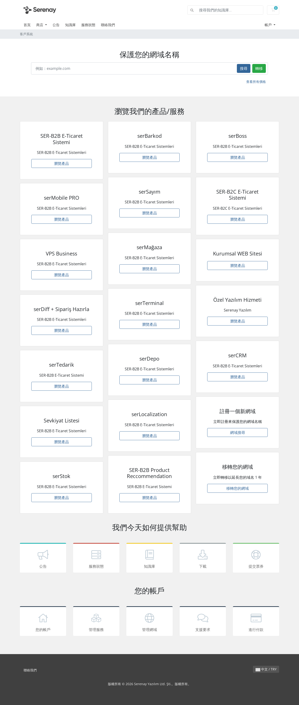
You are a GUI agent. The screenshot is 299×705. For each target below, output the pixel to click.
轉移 (259, 68)
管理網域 (149, 622)
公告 (56, 24)
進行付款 (256, 622)
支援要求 (203, 622)
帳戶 (269, 24)
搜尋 (243, 68)
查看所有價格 (256, 81)
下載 (203, 558)
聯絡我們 (108, 24)
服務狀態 (88, 24)
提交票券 (256, 558)
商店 (40, 24)
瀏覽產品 (61, 163)
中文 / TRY (266, 669)
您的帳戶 (43, 622)
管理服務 (96, 622)
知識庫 (70, 24)
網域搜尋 (237, 432)
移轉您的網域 (237, 488)
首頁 (27, 24)
